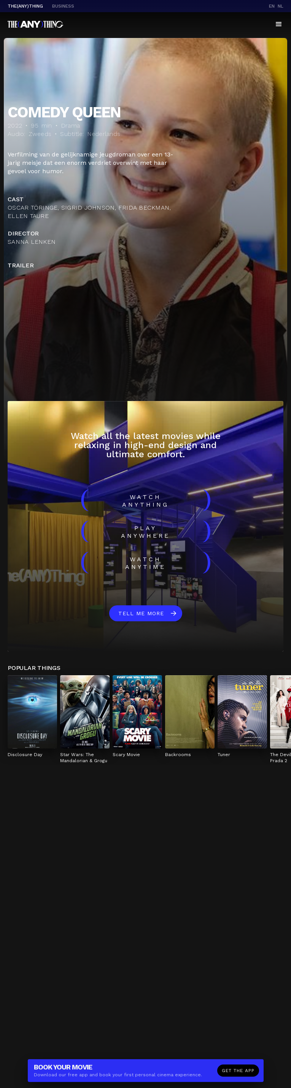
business (63, 6)
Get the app (238, 1072)
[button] (279, 24)
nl (280, 6)
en (272, 6)
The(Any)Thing (25, 6)
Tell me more (141, 613)
